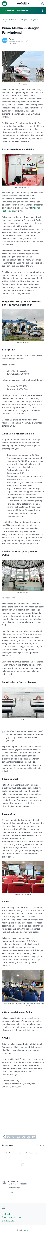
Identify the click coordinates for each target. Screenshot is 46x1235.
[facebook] (8, 1137)
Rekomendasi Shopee (12, 1221)
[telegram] (23, 1137)
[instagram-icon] (3, 1207)
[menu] (4, 3)
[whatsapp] (18, 1137)
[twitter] (13, 1137)
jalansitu (23, 2)
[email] (33, 1137)
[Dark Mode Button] (42, 3)
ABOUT (6, 1214)
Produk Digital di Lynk (12, 1217)
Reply (11, 1192)
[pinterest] (28, 1137)
